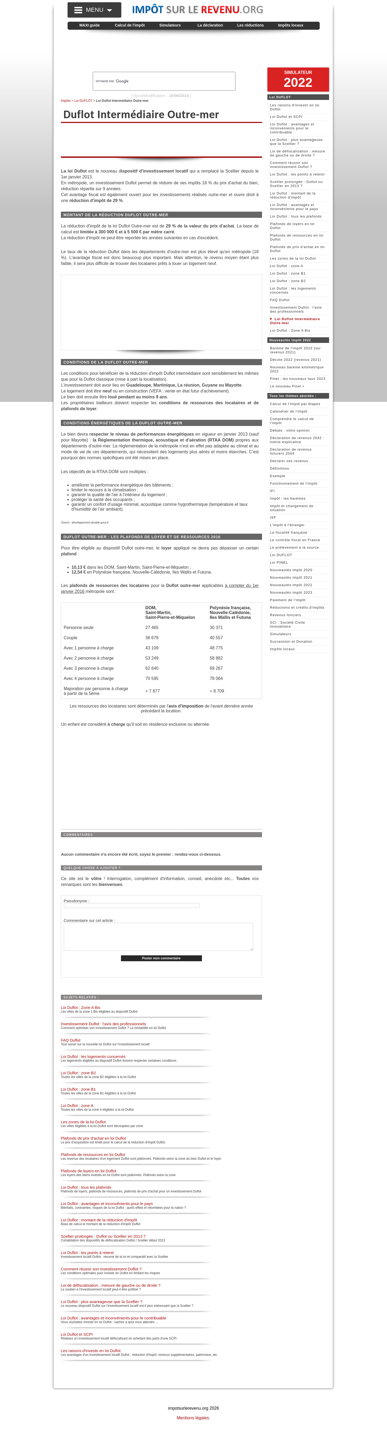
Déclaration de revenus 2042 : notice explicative (297, 440)
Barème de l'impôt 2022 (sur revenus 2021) (295, 350)
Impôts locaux (290, 25)
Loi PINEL (279, 562)
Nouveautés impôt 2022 (291, 585)
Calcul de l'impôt (130, 25)
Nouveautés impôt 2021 (291, 577)
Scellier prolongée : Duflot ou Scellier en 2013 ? (103, 1242)
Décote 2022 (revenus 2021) (295, 360)
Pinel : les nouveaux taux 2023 (298, 379)
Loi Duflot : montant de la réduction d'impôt (99, 1225)
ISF (273, 517)
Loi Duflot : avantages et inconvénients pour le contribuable (114, 1323)
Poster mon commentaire (161, 964)
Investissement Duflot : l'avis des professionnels (103, 1029)
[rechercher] (155, 81)
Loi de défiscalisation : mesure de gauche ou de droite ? (111, 1291)
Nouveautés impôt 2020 (291, 570)
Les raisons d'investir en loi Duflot (91, 1356)
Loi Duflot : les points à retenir (87, 1258)
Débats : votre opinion (290, 430)
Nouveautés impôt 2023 (291, 592)
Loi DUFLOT (83, 101)
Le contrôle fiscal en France (295, 540)
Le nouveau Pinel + (287, 386)
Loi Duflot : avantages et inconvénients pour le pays (107, 1209)
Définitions (279, 468)
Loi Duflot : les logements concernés (93, 1062)
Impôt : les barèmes (288, 498)
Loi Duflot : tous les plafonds (86, 1193)
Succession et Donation (291, 641)
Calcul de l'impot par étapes (295, 404)
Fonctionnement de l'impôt (294, 483)
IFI (272, 491)
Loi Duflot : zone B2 (78, 1078)
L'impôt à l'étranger (287, 525)
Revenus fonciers (285, 615)
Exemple (278, 476)
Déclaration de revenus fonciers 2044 (291, 451)
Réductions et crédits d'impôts (297, 607)
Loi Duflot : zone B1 (78, 1094)
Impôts (66, 101)
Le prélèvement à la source (294, 547)
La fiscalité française (289, 532)
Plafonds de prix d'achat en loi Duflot (93, 1144)
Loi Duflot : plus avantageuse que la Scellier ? (101, 1307)
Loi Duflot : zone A (77, 1111)
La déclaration (210, 25)
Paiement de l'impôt (288, 600)
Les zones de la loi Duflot (83, 1127)
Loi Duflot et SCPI (77, 1340)
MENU (99, 9)
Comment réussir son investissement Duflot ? (101, 1274)
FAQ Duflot (70, 1045)
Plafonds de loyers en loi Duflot (88, 1176)
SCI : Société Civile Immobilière (287, 624)
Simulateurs (170, 25)
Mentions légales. (193, 1423)
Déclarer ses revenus (289, 461)
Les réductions (250, 25)
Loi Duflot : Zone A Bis (81, 1013)
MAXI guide (89, 25)
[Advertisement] (194, 51)
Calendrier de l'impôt (289, 411)
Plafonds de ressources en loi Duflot (93, 1160)
